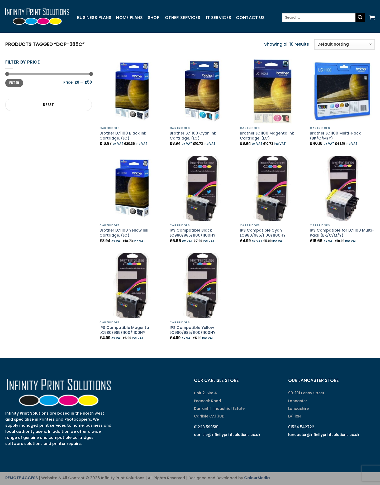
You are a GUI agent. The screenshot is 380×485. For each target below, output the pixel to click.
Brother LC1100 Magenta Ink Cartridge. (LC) (267, 136)
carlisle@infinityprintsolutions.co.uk (227, 434)
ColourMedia (257, 478)
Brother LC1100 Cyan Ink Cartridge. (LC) (193, 136)
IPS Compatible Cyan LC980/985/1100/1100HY (263, 233)
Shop (153, 18)
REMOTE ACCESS (21, 478)
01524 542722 (301, 427)
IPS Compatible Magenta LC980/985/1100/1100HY (124, 330)
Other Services (182, 18)
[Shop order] (344, 44)
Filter (14, 83)
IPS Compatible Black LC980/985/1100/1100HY (192, 233)
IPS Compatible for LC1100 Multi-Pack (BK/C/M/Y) (342, 233)
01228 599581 (206, 427)
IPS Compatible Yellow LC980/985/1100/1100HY (192, 330)
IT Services (218, 18)
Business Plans (94, 18)
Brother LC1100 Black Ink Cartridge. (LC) (122, 136)
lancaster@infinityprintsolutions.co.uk (323, 434)
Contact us (250, 18)
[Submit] (359, 17)
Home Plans (129, 18)
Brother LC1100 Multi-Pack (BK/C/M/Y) (335, 136)
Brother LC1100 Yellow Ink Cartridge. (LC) (123, 233)
